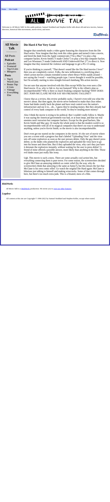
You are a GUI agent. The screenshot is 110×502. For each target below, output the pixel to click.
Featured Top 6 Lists (12, 67)
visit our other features (62, 189)
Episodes (11, 63)
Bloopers (11, 71)
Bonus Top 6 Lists (12, 85)
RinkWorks (25, 189)
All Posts (10, 55)
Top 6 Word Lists (12, 80)
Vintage (11, 89)
